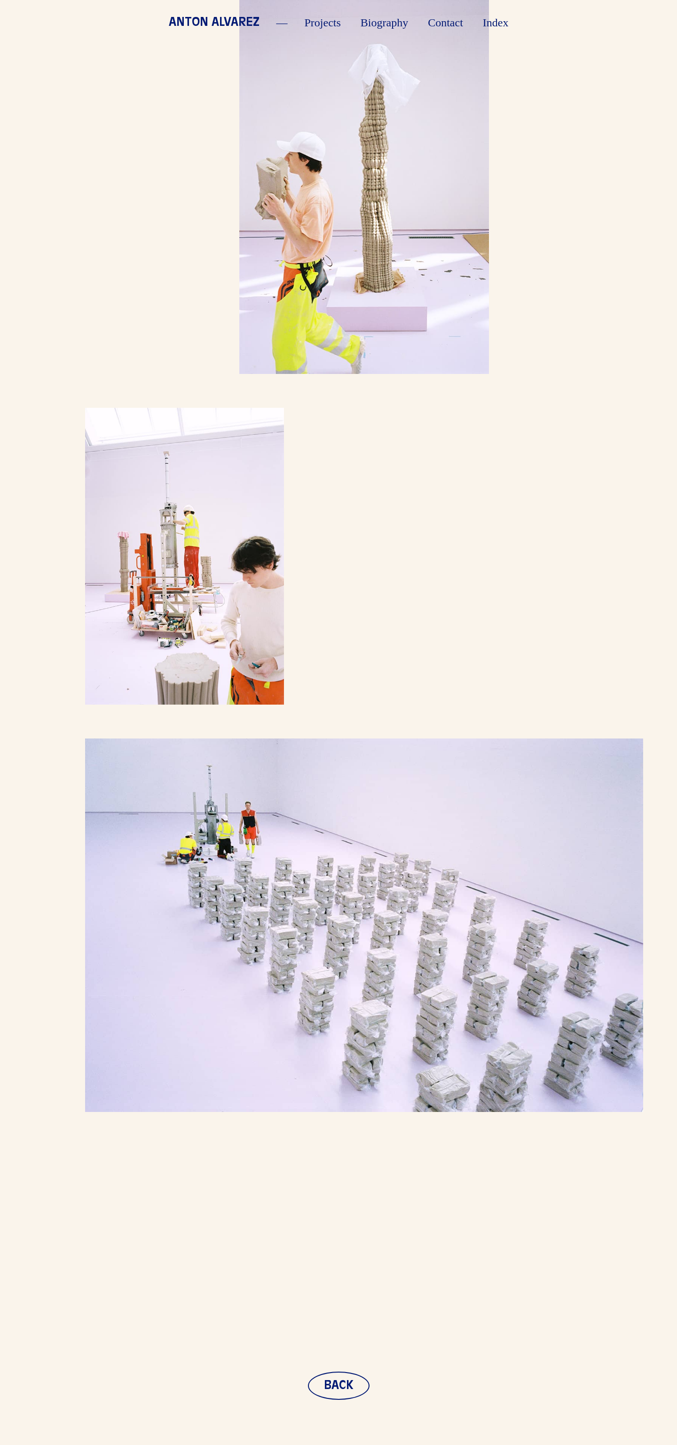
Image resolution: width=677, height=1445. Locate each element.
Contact (445, 22)
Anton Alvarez (214, 22)
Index (496, 22)
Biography (384, 22)
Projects (323, 22)
